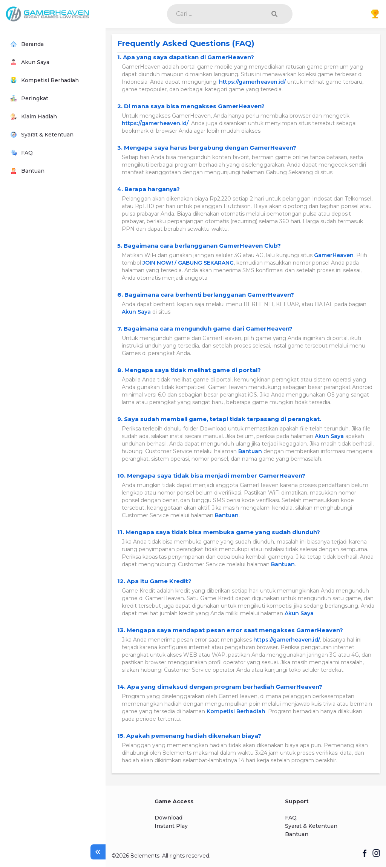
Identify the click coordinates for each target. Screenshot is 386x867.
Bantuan (250, 451)
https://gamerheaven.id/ (252, 81)
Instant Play (171, 826)
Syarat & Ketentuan (311, 826)
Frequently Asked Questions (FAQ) (185, 43)
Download (168, 817)
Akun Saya (136, 311)
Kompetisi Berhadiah (236, 711)
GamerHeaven (334, 255)
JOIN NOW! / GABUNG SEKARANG (188, 262)
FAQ (291, 817)
